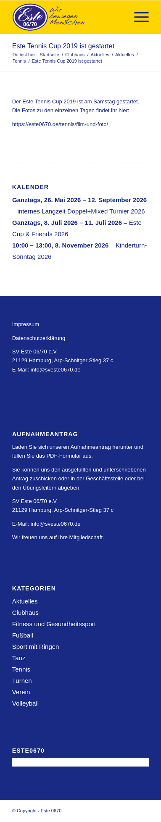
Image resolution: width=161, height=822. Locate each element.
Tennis (21, 669)
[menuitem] (137, 17)
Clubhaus (25, 612)
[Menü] (137, 17)
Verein (21, 692)
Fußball (22, 635)
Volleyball (25, 703)
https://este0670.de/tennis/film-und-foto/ (60, 124)
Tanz (19, 657)
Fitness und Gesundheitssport (54, 623)
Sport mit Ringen (35, 646)
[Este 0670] (66, 17)
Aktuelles (25, 601)
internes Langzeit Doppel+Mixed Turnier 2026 (81, 211)
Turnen (22, 680)
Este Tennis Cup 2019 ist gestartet (63, 46)
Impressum (25, 324)
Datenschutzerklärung (38, 338)
